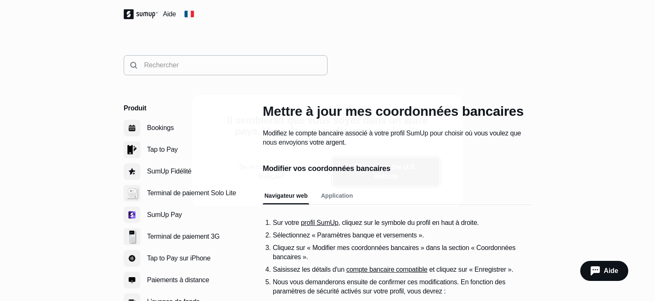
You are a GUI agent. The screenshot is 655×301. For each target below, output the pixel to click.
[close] (449, 108)
